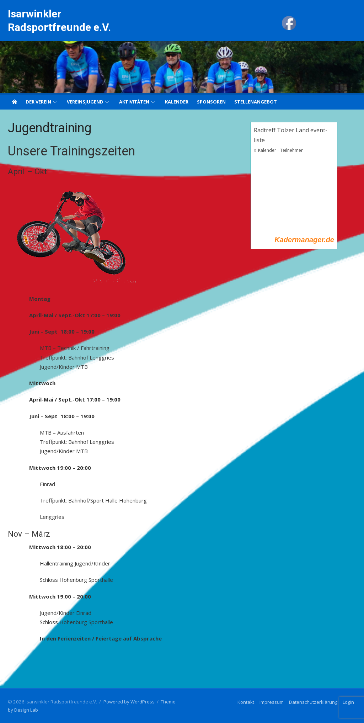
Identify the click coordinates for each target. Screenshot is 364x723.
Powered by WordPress (129, 701)
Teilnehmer (291, 150)
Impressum (271, 702)
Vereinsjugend (85, 102)
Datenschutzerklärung (313, 702)
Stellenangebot (255, 102)
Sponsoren (211, 102)
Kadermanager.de (304, 240)
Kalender (176, 102)
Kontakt (245, 702)
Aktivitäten (134, 102)
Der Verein (38, 102)
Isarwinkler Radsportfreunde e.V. (59, 20)
